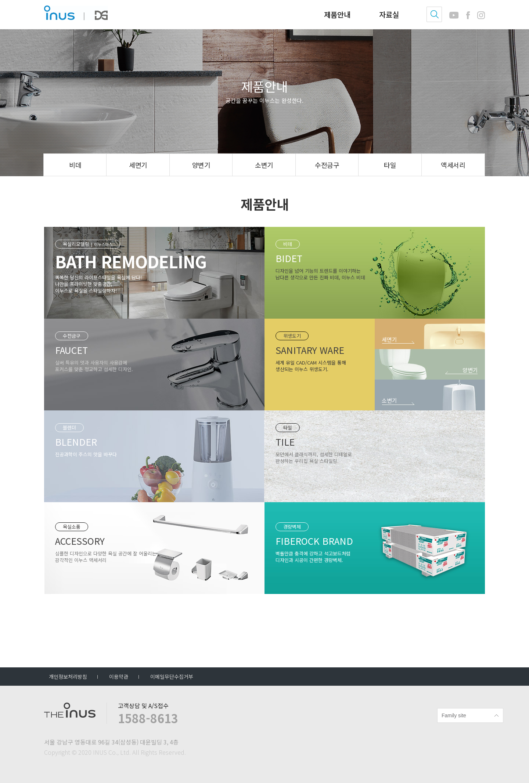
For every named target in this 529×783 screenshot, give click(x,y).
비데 (75, 165)
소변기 (264, 165)
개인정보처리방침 (68, 676)
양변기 (201, 165)
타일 (390, 165)
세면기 (138, 165)
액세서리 (453, 165)
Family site (454, 715)
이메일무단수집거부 (171, 676)
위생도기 (292, 337)
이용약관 (118, 676)
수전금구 (327, 165)
